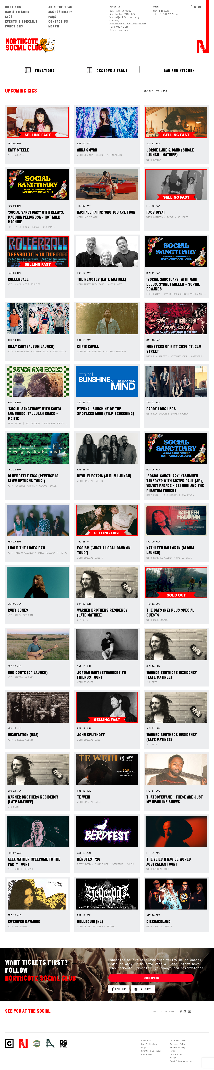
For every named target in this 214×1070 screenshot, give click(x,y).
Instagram (143, 989)
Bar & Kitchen (17, 12)
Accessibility (60, 12)
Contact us (58, 21)
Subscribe (151, 978)
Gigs (9, 17)
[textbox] (176, 90)
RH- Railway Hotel (50, 1043)
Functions (14, 26)
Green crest (37, 1043)
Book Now (13, 7)
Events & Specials (21, 21)
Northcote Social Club (30, 45)
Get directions (119, 30)
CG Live (63, 1043)
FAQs (52, 17)
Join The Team (60, 7)
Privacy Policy (178, 1044)
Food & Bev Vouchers (181, 1061)
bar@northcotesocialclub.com (128, 23)
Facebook (119, 989)
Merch (53, 26)
